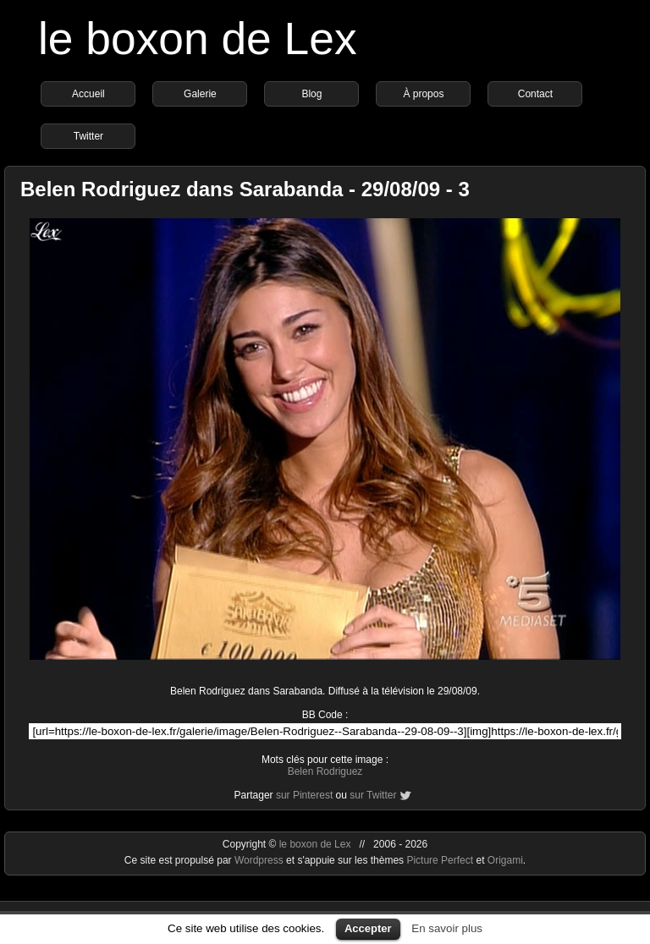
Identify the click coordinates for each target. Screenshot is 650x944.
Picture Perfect (439, 860)
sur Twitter (373, 795)
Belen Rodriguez (325, 771)
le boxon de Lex (197, 38)
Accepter (368, 928)
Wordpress (260, 860)
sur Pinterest (304, 795)
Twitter (88, 136)
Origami (505, 860)
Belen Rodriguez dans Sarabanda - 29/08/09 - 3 (245, 189)
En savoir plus (446, 928)
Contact (535, 94)
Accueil (88, 94)
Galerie (200, 94)
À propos (423, 94)
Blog (311, 94)
